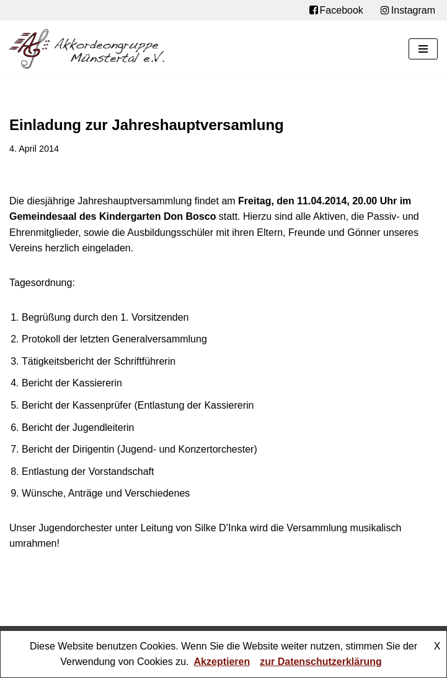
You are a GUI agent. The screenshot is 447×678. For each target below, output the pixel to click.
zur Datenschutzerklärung (320, 661)
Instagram (408, 10)
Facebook (336, 10)
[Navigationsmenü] (423, 48)
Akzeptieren (222, 661)
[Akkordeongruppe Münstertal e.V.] (86, 49)
